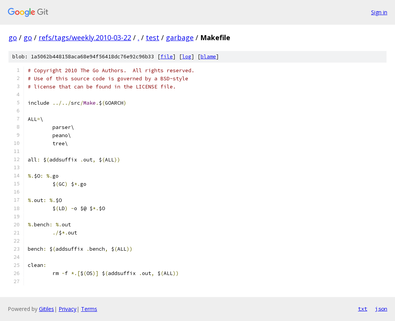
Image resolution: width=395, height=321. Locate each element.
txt (362, 308)
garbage (180, 37)
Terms (89, 309)
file (166, 56)
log (186, 56)
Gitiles (46, 309)
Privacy (67, 309)
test (152, 37)
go (12, 37)
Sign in (379, 12)
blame (208, 56)
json (381, 308)
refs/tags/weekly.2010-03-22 (85, 37)
